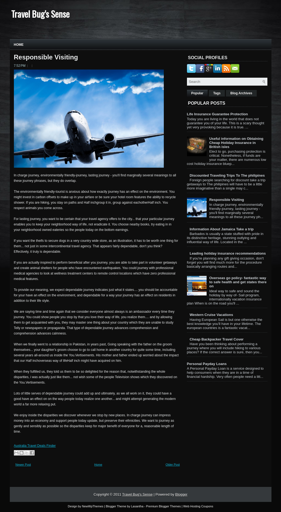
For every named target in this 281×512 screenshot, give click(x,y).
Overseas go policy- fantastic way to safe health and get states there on (238, 282)
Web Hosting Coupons (198, 506)
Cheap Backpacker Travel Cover (217, 339)
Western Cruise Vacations (211, 315)
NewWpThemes (92, 506)
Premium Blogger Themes (163, 506)
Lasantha (137, 506)
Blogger (181, 494)
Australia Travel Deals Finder (35, 446)
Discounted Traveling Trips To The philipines (227, 175)
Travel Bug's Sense (40, 13)
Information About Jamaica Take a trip (222, 229)
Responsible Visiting (46, 57)
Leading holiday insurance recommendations (228, 253)
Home (19, 45)
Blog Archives (241, 93)
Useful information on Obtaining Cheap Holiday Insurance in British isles (236, 143)
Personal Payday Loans (207, 364)
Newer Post (23, 464)
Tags (216, 93)
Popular (197, 93)
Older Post (173, 464)
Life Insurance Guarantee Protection (217, 114)
